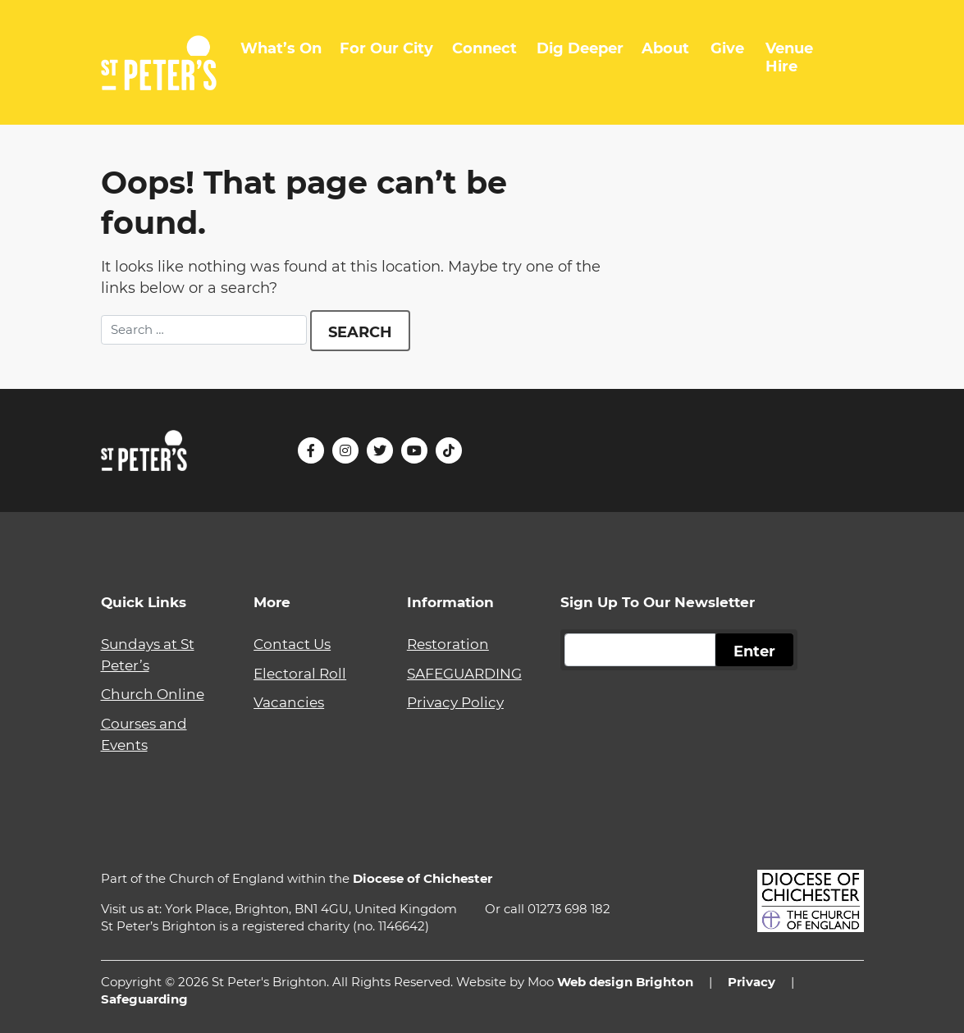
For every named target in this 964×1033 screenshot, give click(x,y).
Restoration (448, 643)
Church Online (152, 693)
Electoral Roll (300, 673)
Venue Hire (789, 57)
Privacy (751, 982)
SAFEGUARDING (464, 673)
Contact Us (292, 643)
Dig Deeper (580, 48)
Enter (754, 651)
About (665, 48)
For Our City (386, 48)
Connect (484, 48)
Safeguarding (144, 999)
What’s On (281, 48)
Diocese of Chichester (422, 878)
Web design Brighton (625, 982)
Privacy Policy (455, 702)
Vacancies (289, 702)
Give (727, 48)
